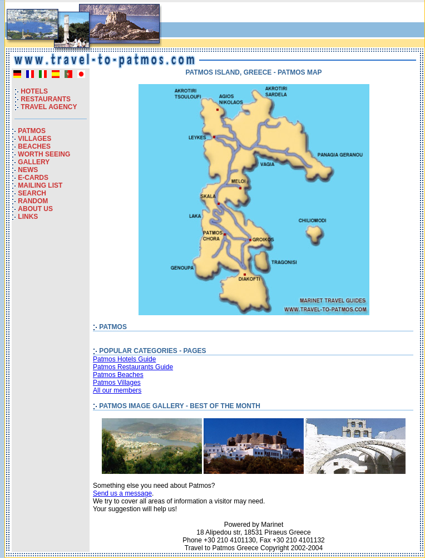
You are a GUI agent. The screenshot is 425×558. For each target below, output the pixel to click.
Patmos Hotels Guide (124, 359)
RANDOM (33, 201)
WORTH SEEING (44, 154)
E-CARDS (33, 178)
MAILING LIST (40, 185)
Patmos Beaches (118, 375)
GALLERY (34, 162)
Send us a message (122, 493)
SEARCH (32, 193)
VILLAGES (34, 139)
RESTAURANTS (46, 99)
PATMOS (32, 131)
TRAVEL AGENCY (49, 107)
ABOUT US (35, 209)
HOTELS (34, 91)
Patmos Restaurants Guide (133, 367)
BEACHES (34, 146)
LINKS (28, 217)
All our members (117, 390)
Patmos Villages (117, 382)
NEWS (28, 170)
